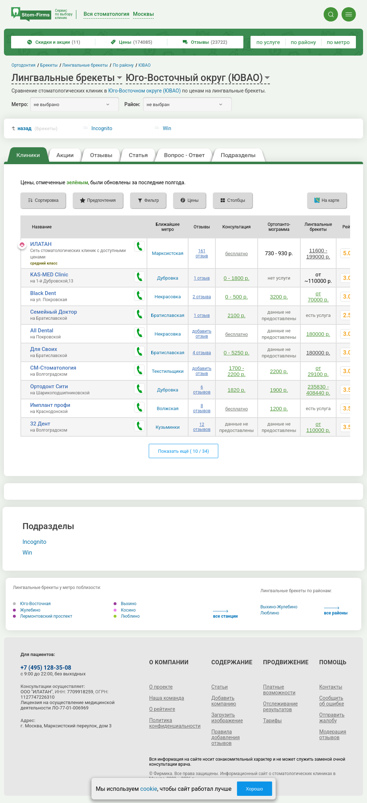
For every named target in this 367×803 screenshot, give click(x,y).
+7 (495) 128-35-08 (45, 667)
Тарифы (272, 720)
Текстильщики (168, 371)
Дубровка (167, 278)
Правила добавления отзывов (225, 737)
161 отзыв (202, 253)
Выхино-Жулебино (278, 606)
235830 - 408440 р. (318, 390)
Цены (131, 42)
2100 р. (237, 315)
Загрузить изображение (227, 717)
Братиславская (167, 315)
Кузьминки (168, 427)
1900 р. (279, 390)
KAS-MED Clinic (49, 274)
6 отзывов (201, 390)
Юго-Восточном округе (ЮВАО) (144, 91)
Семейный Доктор (53, 312)
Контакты (330, 687)
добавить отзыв (201, 334)
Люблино (127, 616)
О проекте (161, 687)
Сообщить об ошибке (331, 701)
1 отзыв (202, 278)
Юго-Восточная (32, 603)
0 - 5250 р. (236, 353)
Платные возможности (279, 689)
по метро (338, 42)
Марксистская (168, 253)
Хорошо (254, 789)
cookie (148, 788)
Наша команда (166, 698)
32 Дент (40, 423)
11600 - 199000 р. (318, 253)
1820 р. (237, 390)
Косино (124, 610)
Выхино (125, 603)
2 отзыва (202, 296)
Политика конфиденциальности (175, 723)
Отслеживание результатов (280, 706)
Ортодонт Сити (49, 386)
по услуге (268, 42)
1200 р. (279, 408)
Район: (132, 104)
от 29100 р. (318, 371)
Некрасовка (167, 296)
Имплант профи (50, 405)
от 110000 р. (318, 427)
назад (38, 128)
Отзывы (205, 42)
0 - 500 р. (236, 297)
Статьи (219, 687)
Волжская (167, 408)
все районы (336, 611)
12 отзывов (201, 427)
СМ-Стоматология (53, 368)
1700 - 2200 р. (237, 371)
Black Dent (43, 293)
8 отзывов (201, 408)
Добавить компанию (223, 701)
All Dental (41, 330)
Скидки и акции (53, 42)
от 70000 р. (318, 296)
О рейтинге (162, 709)
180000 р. (318, 334)
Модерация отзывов (332, 734)
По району (123, 65)
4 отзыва (202, 352)
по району (303, 42)
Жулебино (26, 610)
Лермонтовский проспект (42, 616)
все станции (225, 614)
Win (167, 128)
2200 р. (279, 371)
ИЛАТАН (41, 244)
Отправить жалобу (331, 717)
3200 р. (279, 297)
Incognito (101, 128)
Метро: (19, 104)
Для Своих (43, 349)
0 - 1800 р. (236, 278)
